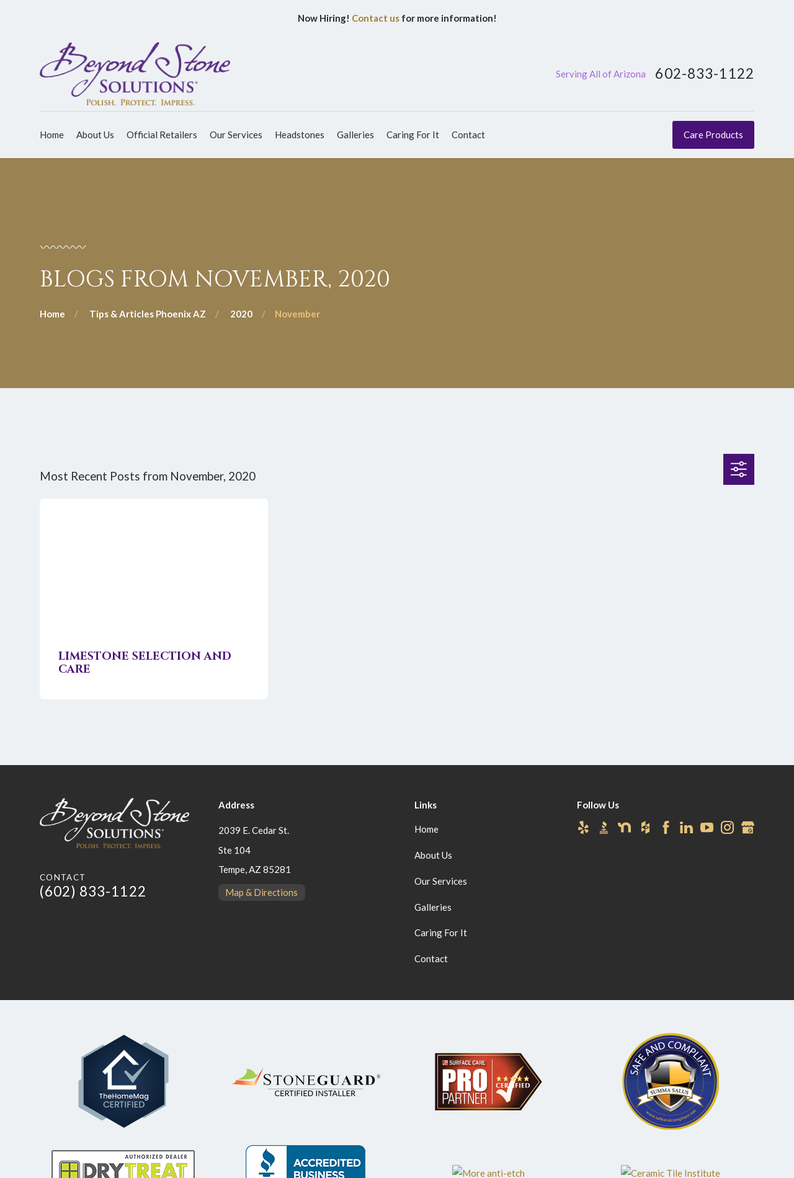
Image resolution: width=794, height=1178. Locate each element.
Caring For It (440, 932)
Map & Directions (261, 892)
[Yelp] (583, 827)
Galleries (433, 907)
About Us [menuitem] (95, 134)
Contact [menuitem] (468, 134)
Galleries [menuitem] (355, 134)
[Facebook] (665, 827)
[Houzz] (645, 827)
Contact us (375, 18)
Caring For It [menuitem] (412, 134)
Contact (431, 958)
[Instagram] (727, 827)
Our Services (440, 881)
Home (426, 829)
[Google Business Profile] (747, 827)
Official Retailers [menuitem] (162, 134)
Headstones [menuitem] (299, 134)
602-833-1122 (704, 74)
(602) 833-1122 (93, 891)
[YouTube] (706, 827)
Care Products (713, 134)
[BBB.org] (603, 827)
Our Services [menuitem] (236, 134)
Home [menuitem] (52, 134)
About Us (433, 855)
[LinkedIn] (686, 827)
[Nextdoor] (624, 827)
